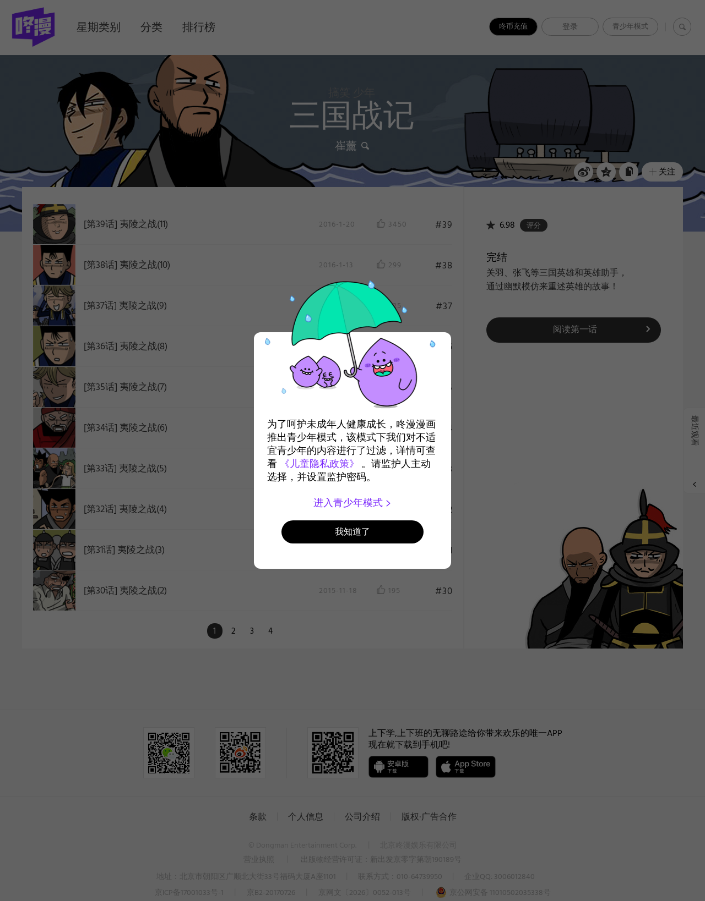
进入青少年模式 (353, 502)
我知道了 (352, 531)
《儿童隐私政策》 (319, 463)
